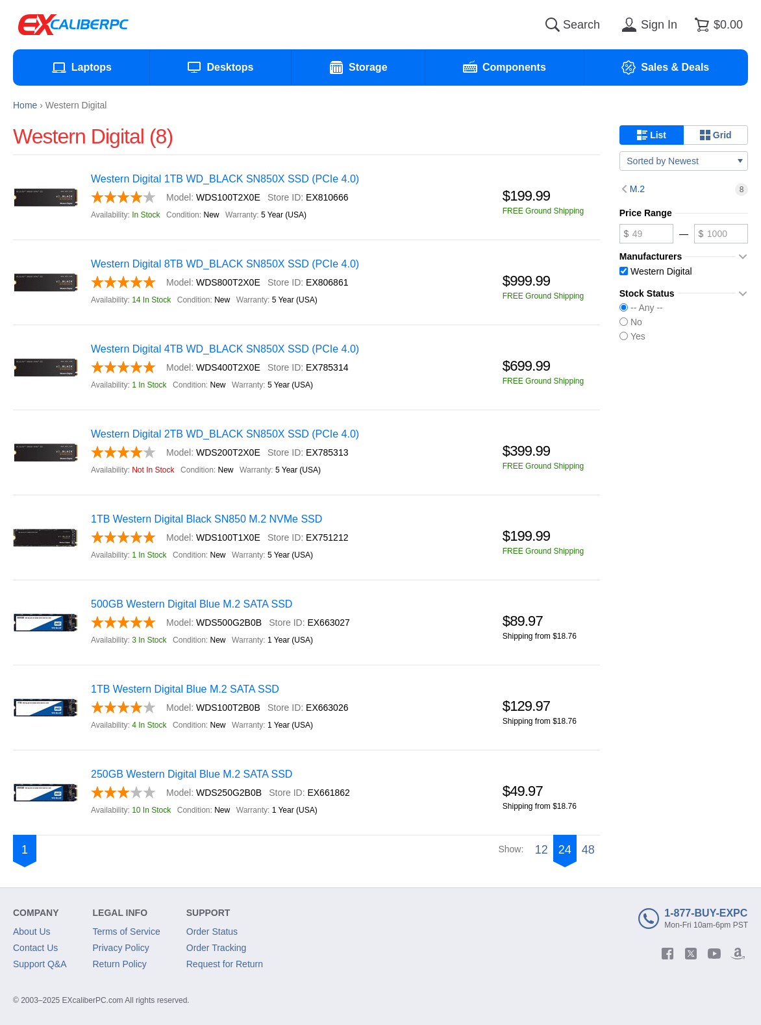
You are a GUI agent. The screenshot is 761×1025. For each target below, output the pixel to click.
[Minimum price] (646, 233)
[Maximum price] (721, 233)
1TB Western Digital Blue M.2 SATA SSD (185, 689)
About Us (32, 931)
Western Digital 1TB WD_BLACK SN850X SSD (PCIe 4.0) (225, 178)
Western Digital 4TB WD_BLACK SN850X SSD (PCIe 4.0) (225, 348)
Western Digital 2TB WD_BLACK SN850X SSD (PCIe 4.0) (225, 433)
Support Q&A (40, 964)
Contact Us (35, 948)
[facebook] (667, 953)
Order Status (212, 931)
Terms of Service (126, 931)
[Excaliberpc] (73, 24)
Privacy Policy (121, 948)
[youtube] (714, 953)
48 (588, 849)
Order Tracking (216, 948)
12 (541, 849)
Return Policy (120, 964)
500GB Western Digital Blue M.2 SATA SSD (191, 604)
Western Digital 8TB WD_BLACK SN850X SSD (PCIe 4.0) (225, 263)
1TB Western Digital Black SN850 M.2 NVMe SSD (206, 519)
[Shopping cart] (716, 24)
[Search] (552, 25)
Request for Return (224, 964)
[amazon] (737, 953)
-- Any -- (641, 308)
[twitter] (690, 953)
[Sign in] (647, 24)
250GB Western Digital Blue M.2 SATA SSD (191, 774)
